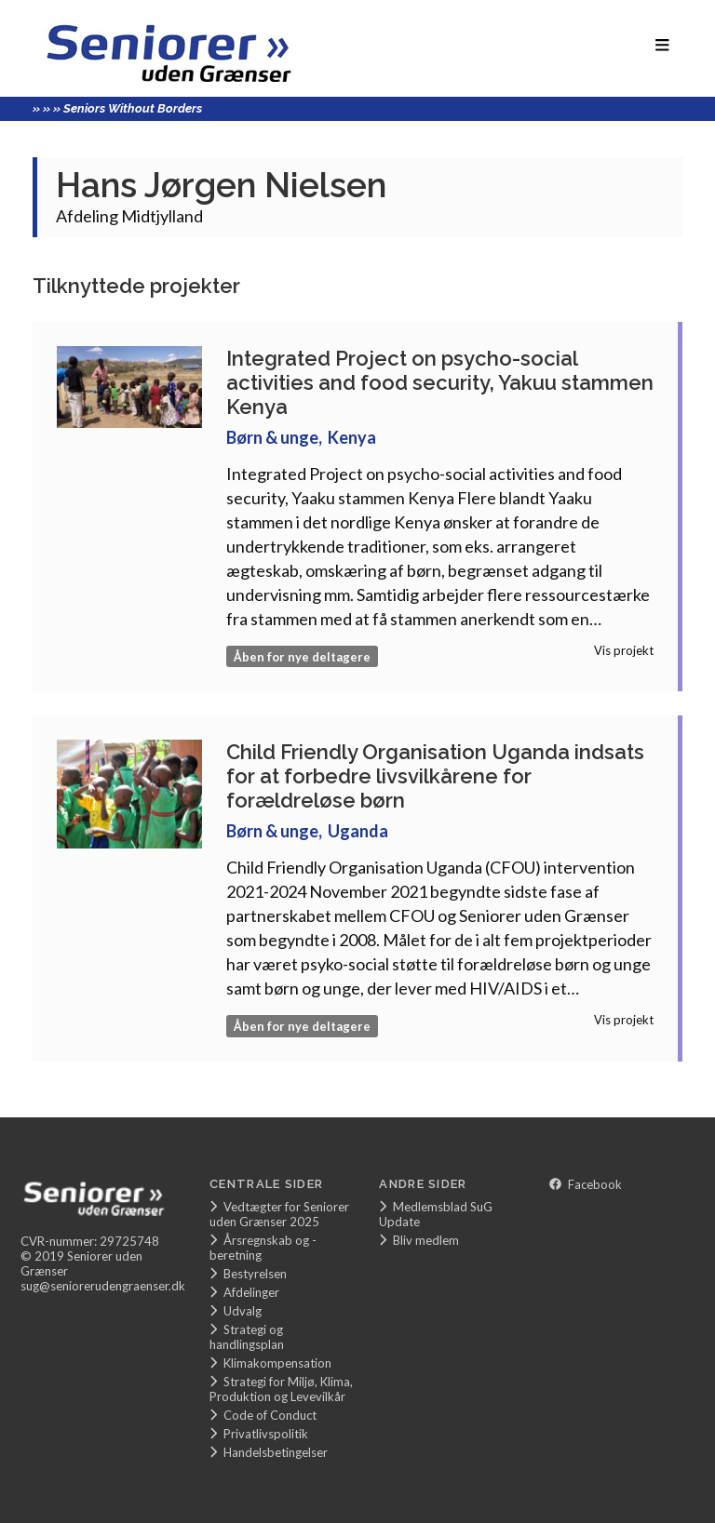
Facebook (585, 1184)
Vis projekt (624, 650)
